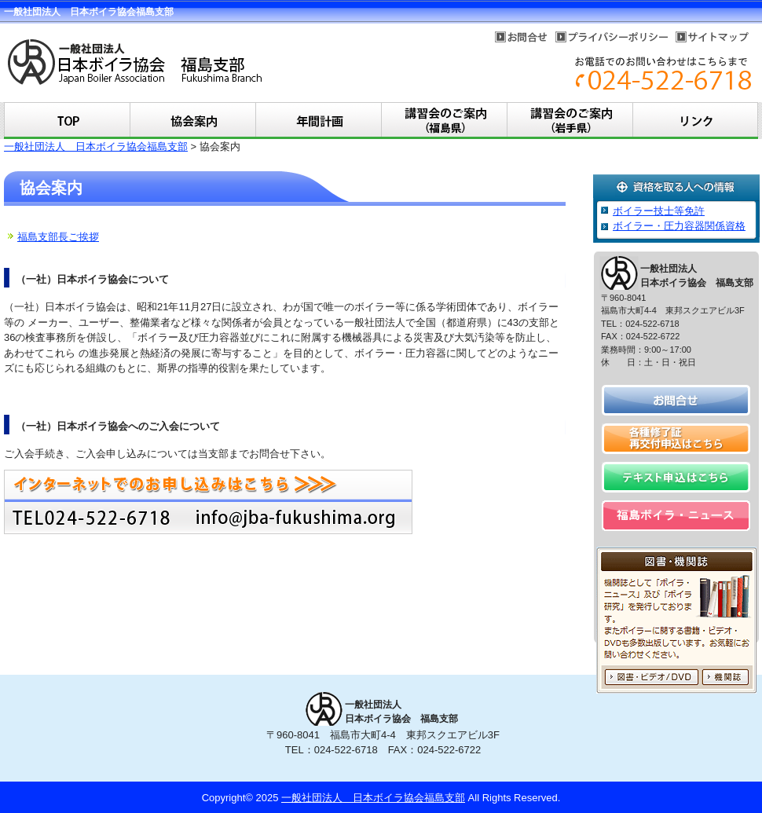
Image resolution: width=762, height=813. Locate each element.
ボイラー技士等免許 (659, 211)
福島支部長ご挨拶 (58, 237)
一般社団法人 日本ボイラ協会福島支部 (96, 146)
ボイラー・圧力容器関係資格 (679, 226)
